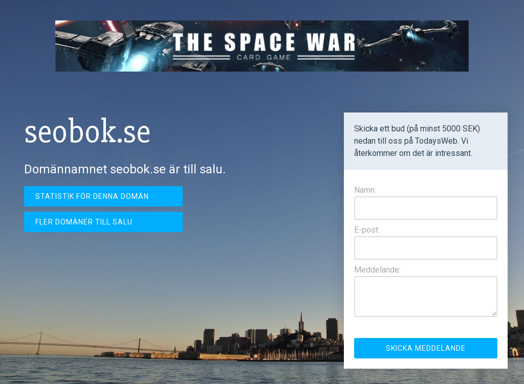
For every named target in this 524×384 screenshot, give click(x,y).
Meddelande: (377, 270)
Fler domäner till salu (84, 222)
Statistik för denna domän (92, 196)
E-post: (367, 230)
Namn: (365, 190)
